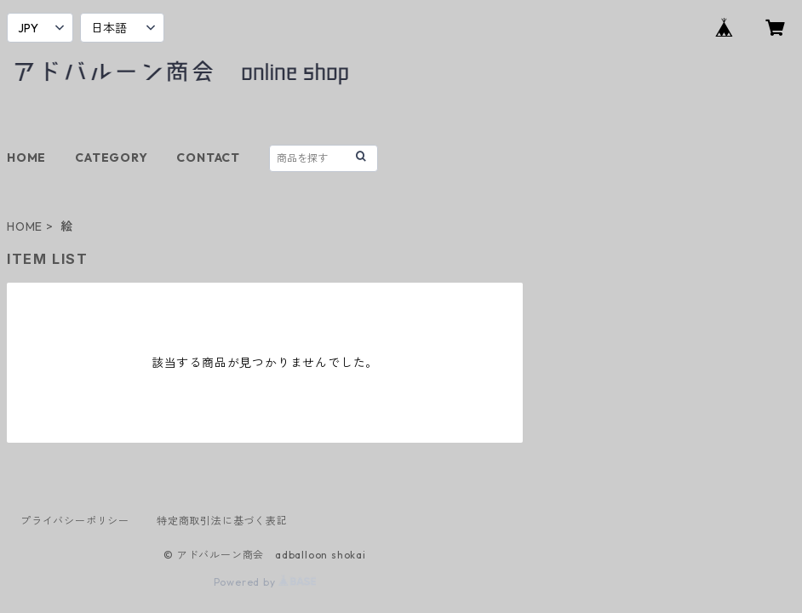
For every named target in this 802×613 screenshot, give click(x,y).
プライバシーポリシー (74, 520)
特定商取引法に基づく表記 (222, 520)
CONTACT (208, 157)
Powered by (265, 582)
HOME (26, 157)
